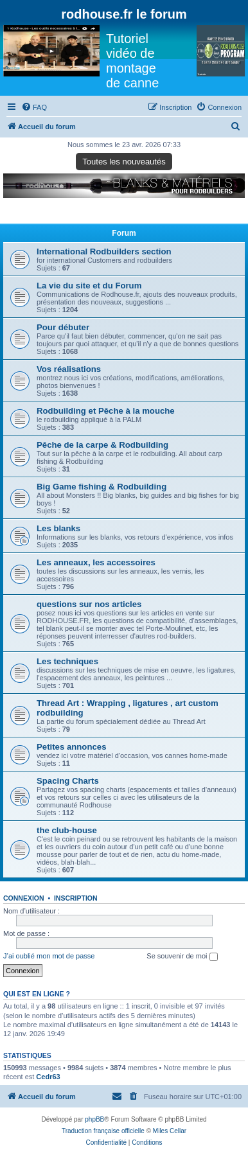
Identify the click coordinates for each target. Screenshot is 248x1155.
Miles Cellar (169, 1130)
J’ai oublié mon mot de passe (48, 956)
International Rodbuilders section (104, 251)
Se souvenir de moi (181, 956)
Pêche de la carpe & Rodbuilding (102, 445)
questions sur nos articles (89, 604)
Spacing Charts (68, 781)
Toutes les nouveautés (123, 161)
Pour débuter (63, 327)
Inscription (76, 898)
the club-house (67, 830)
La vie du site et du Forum (89, 285)
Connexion (23, 898)
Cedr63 (48, 1076)
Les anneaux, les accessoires (96, 562)
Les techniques (67, 661)
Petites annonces (71, 747)
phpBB (94, 1119)
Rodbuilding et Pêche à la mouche (106, 411)
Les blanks (58, 528)
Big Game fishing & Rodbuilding (101, 486)
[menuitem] (34, 107)
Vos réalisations (69, 369)
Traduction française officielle (103, 1130)
